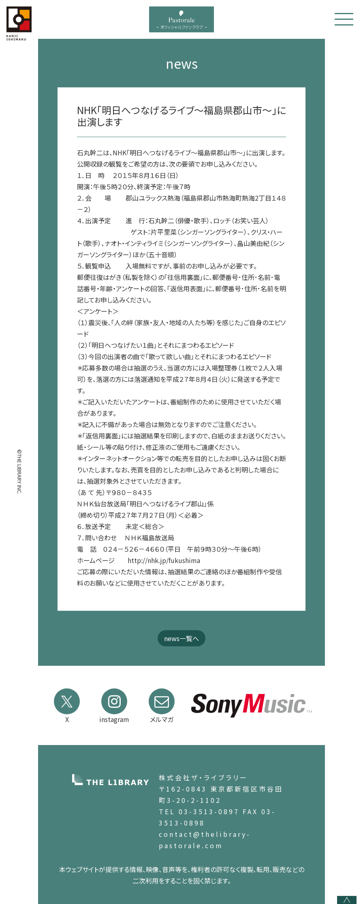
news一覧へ (181, 638)
